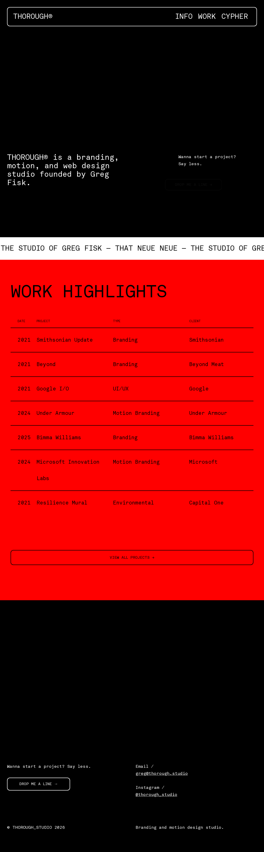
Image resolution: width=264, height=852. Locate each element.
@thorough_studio (156, 794)
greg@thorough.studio (162, 773)
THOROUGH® (33, 16)
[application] (132, 84)
